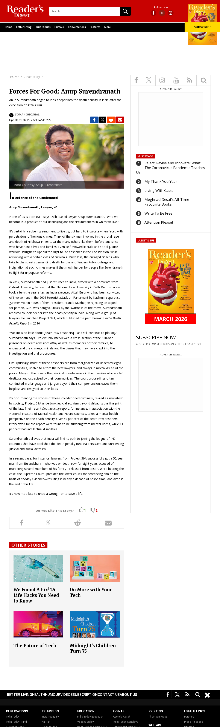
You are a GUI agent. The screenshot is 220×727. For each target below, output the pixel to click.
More (107, 27)
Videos (66, 694)
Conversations (77, 27)
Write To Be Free (158, 213)
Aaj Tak (46, 721)
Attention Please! (158, 222)
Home (8, 27)
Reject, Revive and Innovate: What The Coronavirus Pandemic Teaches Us (170, 167)
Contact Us (109, 694)
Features (95, 27)
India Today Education (90, 716)
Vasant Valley (85, 721)
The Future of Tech (35, 645)
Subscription (85, 694)
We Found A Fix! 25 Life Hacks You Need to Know (36, 595)
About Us (128, 694)
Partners (189, 716)
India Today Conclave (125, 721)
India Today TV (50, 716)
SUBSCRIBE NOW (156, 337)
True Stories (43, 27)
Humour (59, 27)
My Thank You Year (160, 181)
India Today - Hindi (16, 721)
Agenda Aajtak (121, 716)
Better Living (24, 27)
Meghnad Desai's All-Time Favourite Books (166, 202)
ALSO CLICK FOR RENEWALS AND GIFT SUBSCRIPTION (168, 344)
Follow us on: (162, 7)
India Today (13, 716)
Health (38, 694)
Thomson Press (158, 716)
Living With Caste (158, 190)
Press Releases (193, 721)
